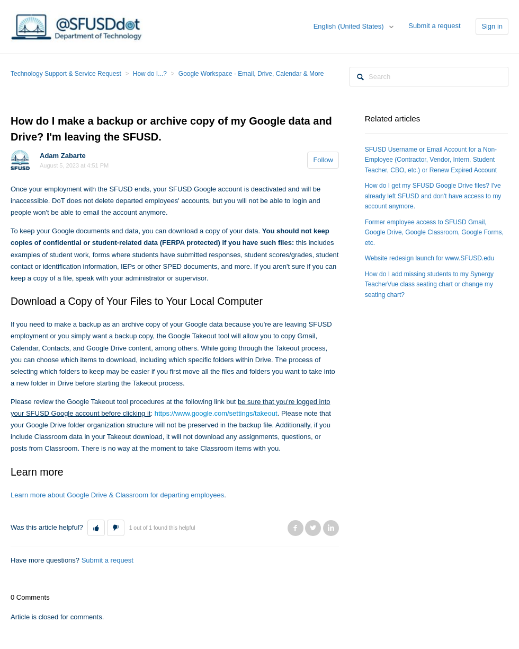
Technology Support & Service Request (66, 73)
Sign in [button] (492, 26)
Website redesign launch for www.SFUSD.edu (430, 258)
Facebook (295, 528)
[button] (96, 528)
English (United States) (350, 26)
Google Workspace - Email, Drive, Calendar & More (251, 73)
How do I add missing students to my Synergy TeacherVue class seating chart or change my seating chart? (429, 284)
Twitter (313, 528)
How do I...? (150, 73)
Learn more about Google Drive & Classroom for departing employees (117, 495)
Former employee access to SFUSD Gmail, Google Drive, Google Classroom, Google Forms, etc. (434, 232)
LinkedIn (331, 528)
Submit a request (434, 26)
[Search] (429, 76)
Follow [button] (323, 160)
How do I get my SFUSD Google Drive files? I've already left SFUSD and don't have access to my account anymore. (433, 196)
